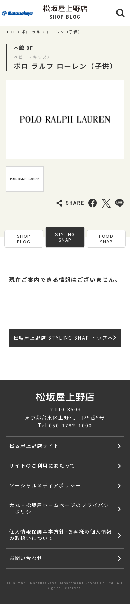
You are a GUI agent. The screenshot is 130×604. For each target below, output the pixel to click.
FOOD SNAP (106, 239)
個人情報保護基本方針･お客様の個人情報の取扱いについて (60, 535)
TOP (11, 32)
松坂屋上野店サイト (34, 445)
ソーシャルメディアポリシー (45, 485)
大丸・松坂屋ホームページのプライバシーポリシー (59, 508)
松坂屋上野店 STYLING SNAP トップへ (64, 337)
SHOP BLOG (24, 239)
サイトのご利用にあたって (42, 465)
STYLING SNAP (65, 237)
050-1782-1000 (70, 425)
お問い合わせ (26, 557)
